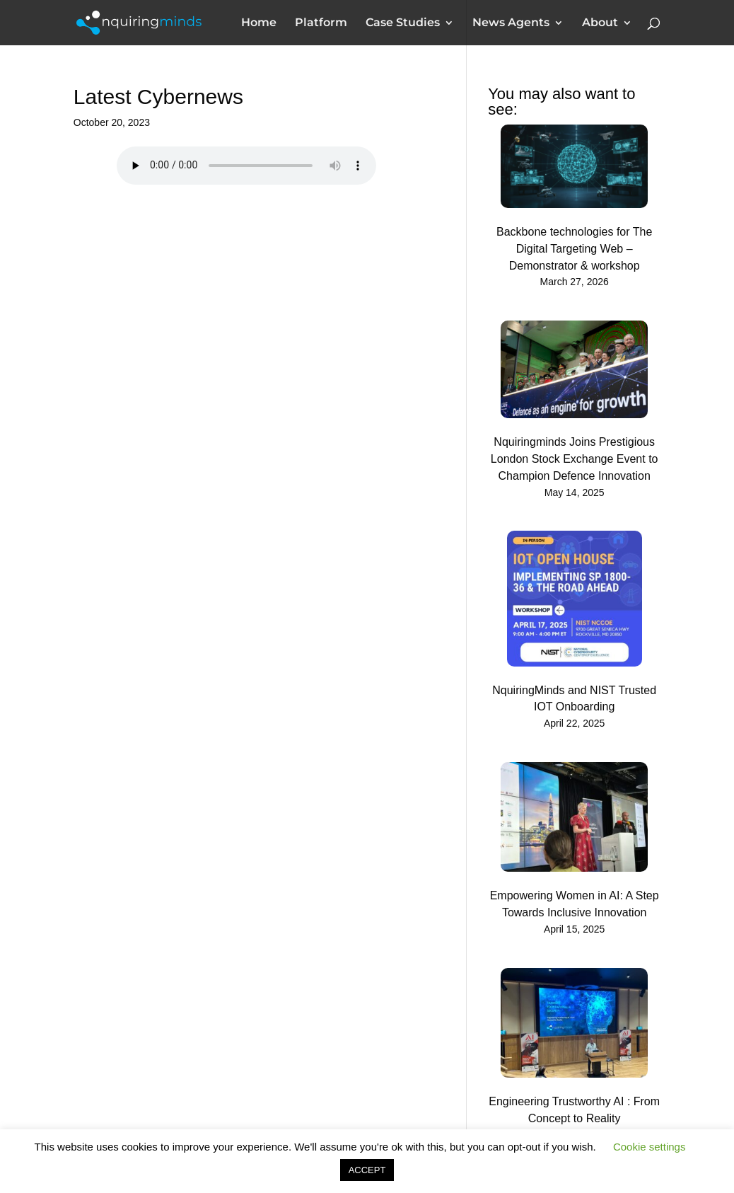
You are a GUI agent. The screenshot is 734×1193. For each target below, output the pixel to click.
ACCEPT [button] (367, 1170)
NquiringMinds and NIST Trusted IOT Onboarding (574, 698)
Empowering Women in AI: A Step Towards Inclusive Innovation (574, 903)
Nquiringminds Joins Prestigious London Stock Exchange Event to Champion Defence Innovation (574, 459)
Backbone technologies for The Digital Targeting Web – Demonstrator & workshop (574, 249)
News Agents (510, 23)
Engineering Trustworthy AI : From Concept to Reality (574, 1109)
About (600, 23)
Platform (321, 23)
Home (258, 23)
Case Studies (403, 23)
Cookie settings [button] (649, 1147)
